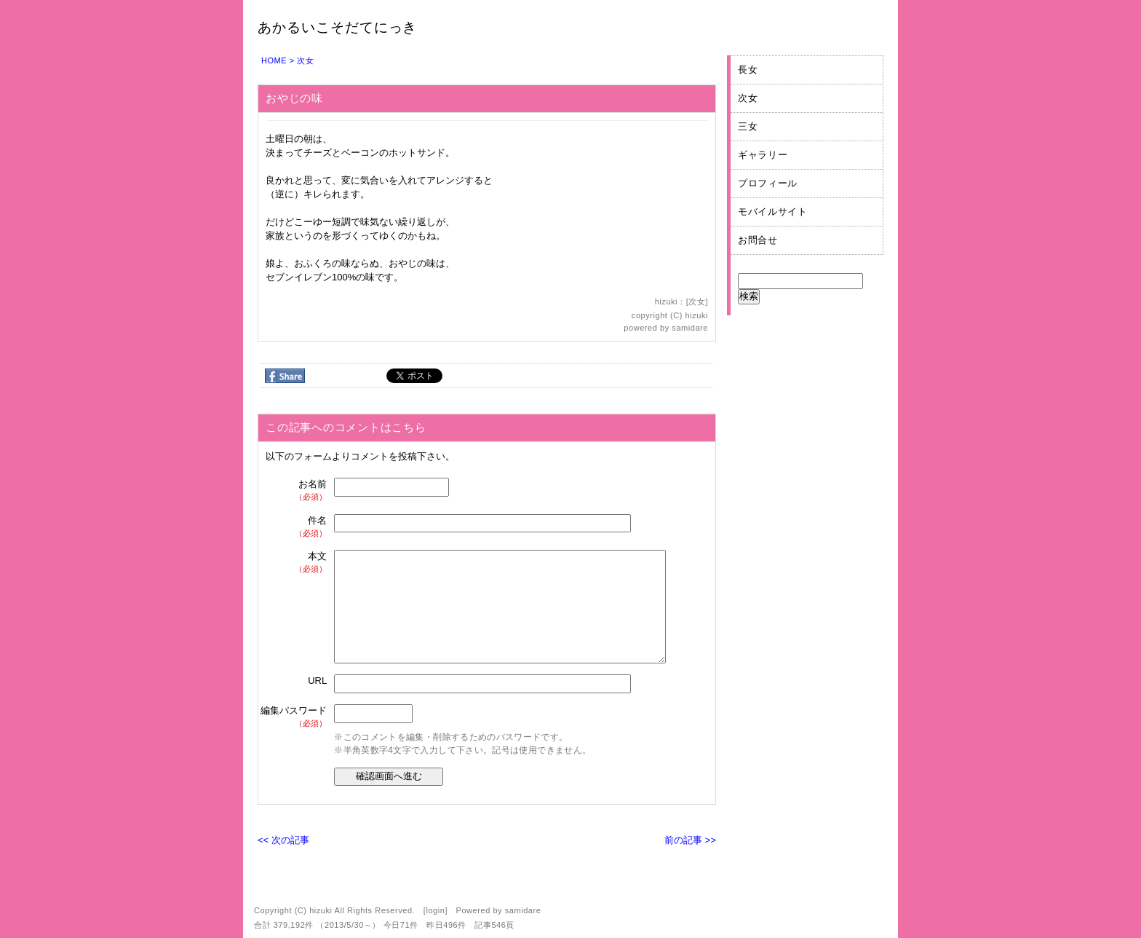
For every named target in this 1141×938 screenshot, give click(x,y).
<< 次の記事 (283, 840)
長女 (748, 69)
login (435, 910)
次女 (305, 60)
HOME (274, 60)
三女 (748, 126)
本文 (294, 563)
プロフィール (768, 183)
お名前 (294, 490)
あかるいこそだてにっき (337, 27)
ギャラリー (762, 154)
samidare (690, 327)
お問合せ (758, 239)
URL (317, 680)
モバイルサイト (773, 211)
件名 (294, 527)
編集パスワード (294, 717)
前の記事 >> (690, 840)
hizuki (696, 315)
